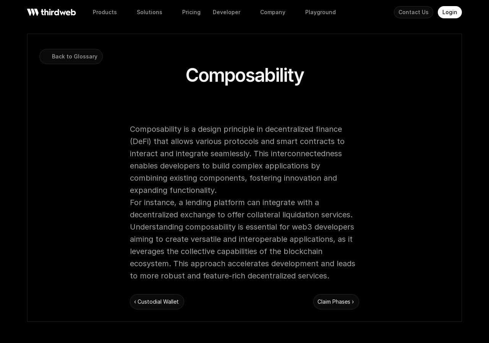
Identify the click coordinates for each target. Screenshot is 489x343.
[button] (191, 12)
